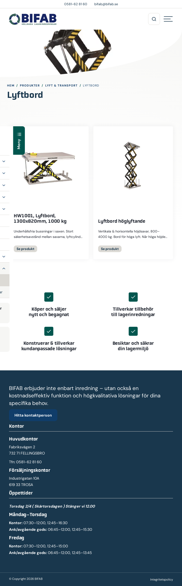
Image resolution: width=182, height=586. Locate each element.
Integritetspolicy (161, 579)
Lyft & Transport (61, 85)
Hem (10, 85)
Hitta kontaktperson (33, 415)
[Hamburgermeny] (168, 19)
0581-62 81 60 (29, 462)
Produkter (30, 85)
